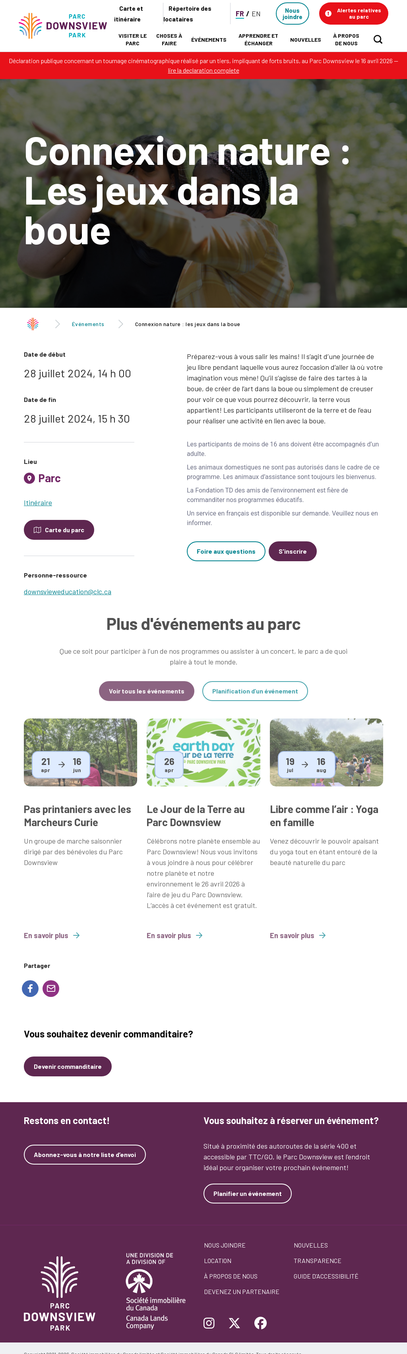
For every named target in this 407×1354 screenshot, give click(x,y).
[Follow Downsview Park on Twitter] (234, 1324)
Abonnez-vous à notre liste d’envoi (85, 1154)
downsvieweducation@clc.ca (67, 591)
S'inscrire (293, 551)
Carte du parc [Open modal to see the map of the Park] (64, 529)
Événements (88, 324)
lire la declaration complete (203, 70)
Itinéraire (38, 502)
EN (256, 13)
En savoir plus (51, 942)
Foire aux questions (226, 551)
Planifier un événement (247, 1193)
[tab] (79, 481)
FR (240, 13)
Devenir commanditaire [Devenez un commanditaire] (68, 1066)
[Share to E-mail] (51, 988)
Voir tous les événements (146, 697)
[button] (353, 13)
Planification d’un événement (255, 697)
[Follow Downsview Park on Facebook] (260, 1324)
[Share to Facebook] (30, 988)
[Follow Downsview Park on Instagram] (212, 1324)
